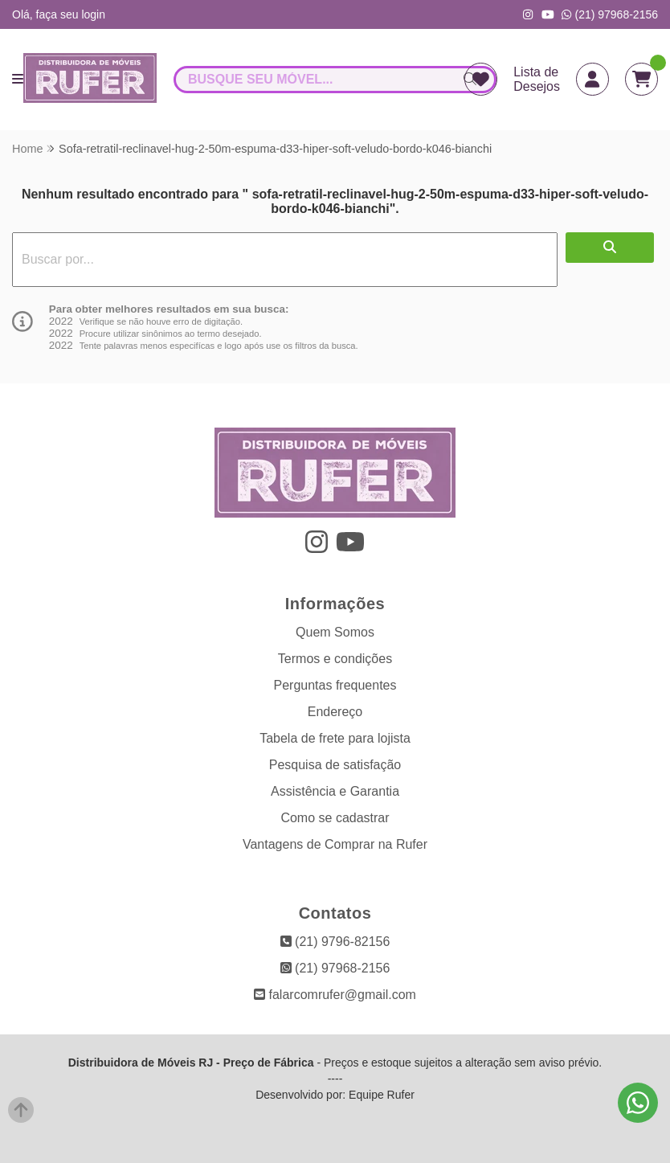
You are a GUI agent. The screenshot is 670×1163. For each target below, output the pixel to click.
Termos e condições (335, 658)
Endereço (335, 712)
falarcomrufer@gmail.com (335, 994)
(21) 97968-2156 (610, 14)
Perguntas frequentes (335, 685)
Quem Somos (335, 632)
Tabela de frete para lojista (335, 738)
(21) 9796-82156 (335, 941)
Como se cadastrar (334, 818)
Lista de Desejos (536, 79)
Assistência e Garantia (335, 791)
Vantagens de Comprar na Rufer (335, 844)
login (93, 14)
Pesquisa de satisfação (335, 765)
